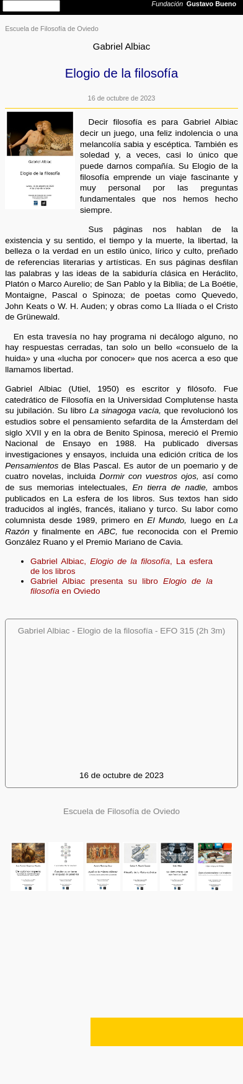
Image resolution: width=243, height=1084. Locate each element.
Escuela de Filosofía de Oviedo (52, 28)
